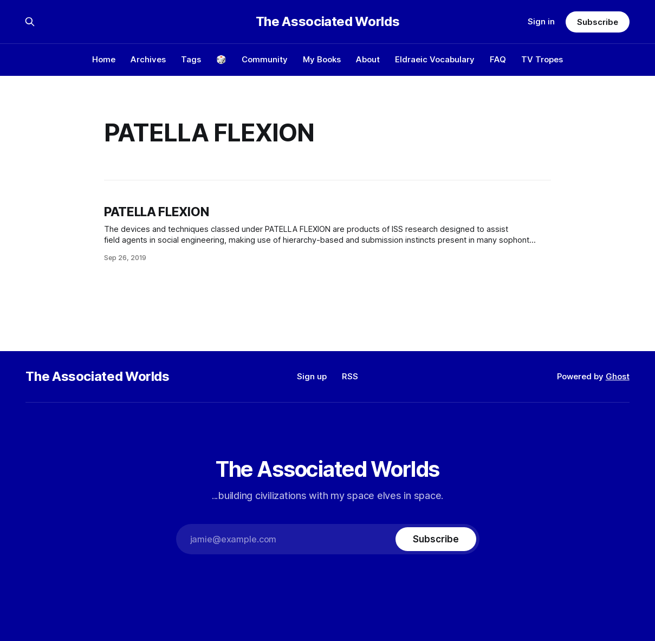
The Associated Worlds (327, 21)
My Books (322, 59)
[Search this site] (29, 21)
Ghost (618, 376)
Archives (148, 59)
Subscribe (597, 22)
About (368, 59)
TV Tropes (542, 59)
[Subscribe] (435, 539)
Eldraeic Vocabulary (435, 59)
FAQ (498, 59)
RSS (350, 376)
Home (103, 59)
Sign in (541, 21)
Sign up (312, 376)
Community (265, 59)
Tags (191, 59)
